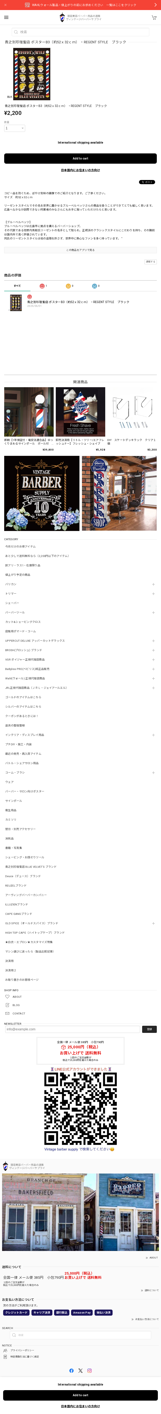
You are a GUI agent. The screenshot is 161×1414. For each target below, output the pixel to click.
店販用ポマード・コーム (20, 631)
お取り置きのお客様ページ (22, 979)
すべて (17, 285)
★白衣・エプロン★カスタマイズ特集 (29, 942)
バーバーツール (15, 612)
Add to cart (80, 158)
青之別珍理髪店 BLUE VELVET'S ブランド (31, 866)
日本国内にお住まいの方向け (80, 170)
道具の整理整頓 (15, 725)
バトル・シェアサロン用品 (22, 763)
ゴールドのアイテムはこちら (23, 697)
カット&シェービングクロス (23, 621)
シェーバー (12, 603)
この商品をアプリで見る (80, 250)
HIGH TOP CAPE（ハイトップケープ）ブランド (35, 932)
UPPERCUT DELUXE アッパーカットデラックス (35, 640)
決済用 (9, 961)
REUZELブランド (16, 885)
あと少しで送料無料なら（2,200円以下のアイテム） (37, 556)
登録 (149, 1029)
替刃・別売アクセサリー (20, 829)
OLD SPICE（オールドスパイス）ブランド (31, 923)
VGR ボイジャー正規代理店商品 (25, 659)
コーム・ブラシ (15, 772)
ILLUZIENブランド (16, 904)
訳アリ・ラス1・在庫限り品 (22, 565)
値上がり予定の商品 (17, 574)
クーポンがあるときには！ (22, 716)
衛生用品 (10, 810)
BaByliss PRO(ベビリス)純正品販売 (27, 669)
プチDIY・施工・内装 (18, 744)
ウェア (9, 782)
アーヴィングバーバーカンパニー (26, 895)
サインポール (13, 800)
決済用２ (10, 970)
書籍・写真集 (13, 848)
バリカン (10, 584)
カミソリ (10, 819)
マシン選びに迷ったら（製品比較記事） (30, 951)
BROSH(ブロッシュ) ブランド (23, 650)
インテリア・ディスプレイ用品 (24, 735)
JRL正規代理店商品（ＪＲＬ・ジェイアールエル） (36, 687)
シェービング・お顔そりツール (24, 857)
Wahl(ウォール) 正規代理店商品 (25, 678)
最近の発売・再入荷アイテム (23, 753)
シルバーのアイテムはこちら (23, 706)
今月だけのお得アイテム (20, 546)
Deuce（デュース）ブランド (23, 876)
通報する (150, 261)
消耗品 (9, 838)
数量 (6, 122)
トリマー (10, 593)
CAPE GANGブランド (18, 913)
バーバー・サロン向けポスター (24, 791)
